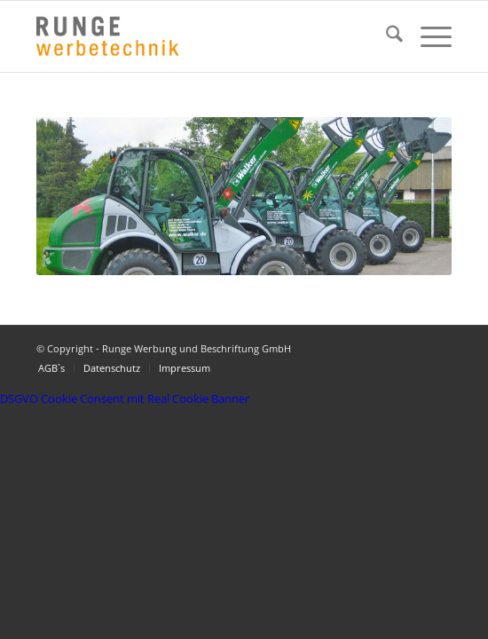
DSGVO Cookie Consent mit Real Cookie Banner (124, 398)
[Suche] (385, 36)
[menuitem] (385, 36)
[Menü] (427, 36)
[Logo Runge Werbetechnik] (202, 36)
